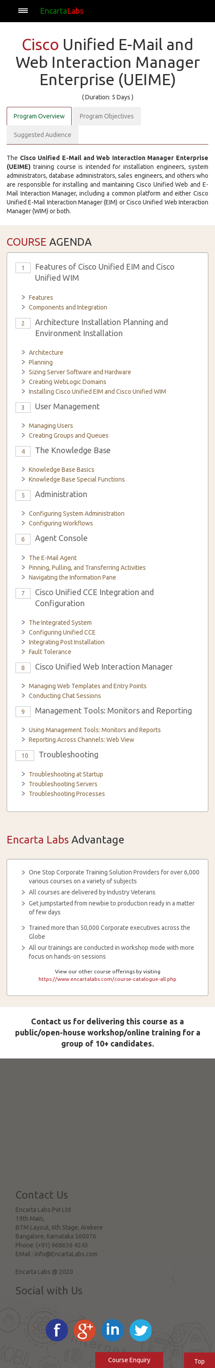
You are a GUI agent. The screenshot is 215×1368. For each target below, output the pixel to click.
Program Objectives (107, 116)
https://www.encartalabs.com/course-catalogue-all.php (107, 979)
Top (199, 1361)
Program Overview (39, 116)
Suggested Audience (42, 134)
